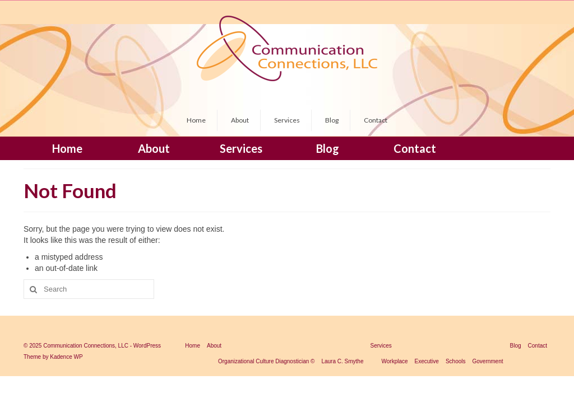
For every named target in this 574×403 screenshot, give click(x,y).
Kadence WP (66, 357)
